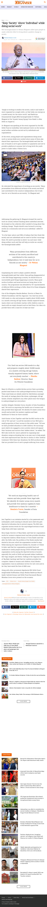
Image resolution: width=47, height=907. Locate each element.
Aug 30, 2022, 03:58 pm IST (11, 40)
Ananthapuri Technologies (14, 904)
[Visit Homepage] (23, 2)
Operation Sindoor (27, 7)
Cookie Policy (16, 897)
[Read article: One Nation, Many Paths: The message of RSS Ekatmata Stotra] (5, 696)
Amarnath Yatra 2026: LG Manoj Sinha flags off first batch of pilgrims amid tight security (32, 773)
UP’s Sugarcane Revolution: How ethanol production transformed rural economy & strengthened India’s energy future (31, 798)
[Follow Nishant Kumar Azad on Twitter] (26, 591)
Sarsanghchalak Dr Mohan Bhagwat (10, 584)
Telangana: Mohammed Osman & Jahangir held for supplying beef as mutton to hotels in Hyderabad (32, 861)
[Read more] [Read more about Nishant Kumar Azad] (41, 601)
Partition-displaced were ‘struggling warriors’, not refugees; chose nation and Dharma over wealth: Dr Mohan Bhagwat (25, 663)
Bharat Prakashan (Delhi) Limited (9, 902)
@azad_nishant (8, 598)
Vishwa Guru (13, 581)
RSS (7, 581)
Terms (9, 897)
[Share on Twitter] (18, 78)
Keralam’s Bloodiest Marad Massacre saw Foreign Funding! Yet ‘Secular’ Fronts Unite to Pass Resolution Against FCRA (32, 824)
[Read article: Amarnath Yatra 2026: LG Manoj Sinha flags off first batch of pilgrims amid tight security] (10, 776)
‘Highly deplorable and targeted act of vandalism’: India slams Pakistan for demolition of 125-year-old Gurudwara (30, 849)
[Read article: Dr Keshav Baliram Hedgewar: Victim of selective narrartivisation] (5, 677)
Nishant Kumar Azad (10, 38)
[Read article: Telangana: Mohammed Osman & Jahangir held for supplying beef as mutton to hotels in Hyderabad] (10, 865)
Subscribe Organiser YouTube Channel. (23, 612)
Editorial (38, 7)
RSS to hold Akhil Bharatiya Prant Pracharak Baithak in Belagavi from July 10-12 (26, 670)
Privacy (3, 897)
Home (3, 7)
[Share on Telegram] (39, 78)
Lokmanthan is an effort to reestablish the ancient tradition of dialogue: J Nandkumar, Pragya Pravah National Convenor (32, 811)
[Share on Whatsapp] (29, 78)
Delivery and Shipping (7, 899)
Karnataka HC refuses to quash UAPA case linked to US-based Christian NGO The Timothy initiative (31, 874)
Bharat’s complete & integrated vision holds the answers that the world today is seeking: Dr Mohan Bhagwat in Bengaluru (27, 682)
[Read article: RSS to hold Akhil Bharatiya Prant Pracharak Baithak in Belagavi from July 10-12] (5, 670)
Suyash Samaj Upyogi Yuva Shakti (26, 581)
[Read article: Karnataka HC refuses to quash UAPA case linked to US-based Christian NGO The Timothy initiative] (10, 878)
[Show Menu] (2, 2)
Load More (23, 701)
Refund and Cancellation (27, 897)
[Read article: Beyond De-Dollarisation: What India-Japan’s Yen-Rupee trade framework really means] (10, 764)
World (16, 7)
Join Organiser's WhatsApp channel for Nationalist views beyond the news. (24, 614)
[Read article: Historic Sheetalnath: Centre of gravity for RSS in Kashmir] (5, 689)
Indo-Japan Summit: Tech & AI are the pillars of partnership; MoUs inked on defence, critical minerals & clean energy (31, 786)
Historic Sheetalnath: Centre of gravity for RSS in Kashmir (25, 688)
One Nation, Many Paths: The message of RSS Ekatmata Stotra (26, 694)
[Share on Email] (23, 81)
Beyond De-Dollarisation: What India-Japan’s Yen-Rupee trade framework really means (32, 760)
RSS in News (28, 40)
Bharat (9, 7)
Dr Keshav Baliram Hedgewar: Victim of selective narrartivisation (27, 675)
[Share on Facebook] (7, 78)
